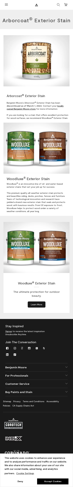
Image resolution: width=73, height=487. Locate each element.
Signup (8, 331)
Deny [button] (20, 481)
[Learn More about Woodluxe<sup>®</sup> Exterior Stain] (36, 304)
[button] (36, 367)
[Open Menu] (6, 5)
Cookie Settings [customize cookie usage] (25, 473)
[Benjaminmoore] (36, 5)
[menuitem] (7, 348)
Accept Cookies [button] (52, 481)
